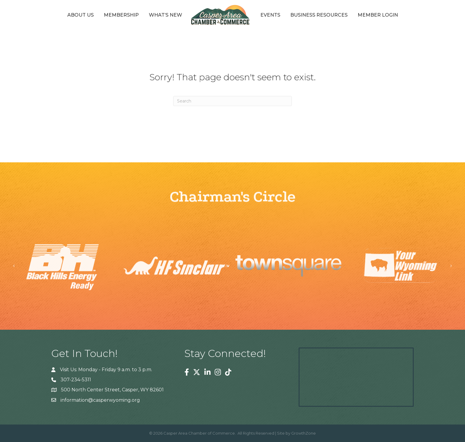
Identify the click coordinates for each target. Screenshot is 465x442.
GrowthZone (303, 433)
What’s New (165, 15)
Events (270, 15)
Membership (121, 15)
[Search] (232, 101)
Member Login (378, 15)
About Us (80, 15)
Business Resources (319, 15)
